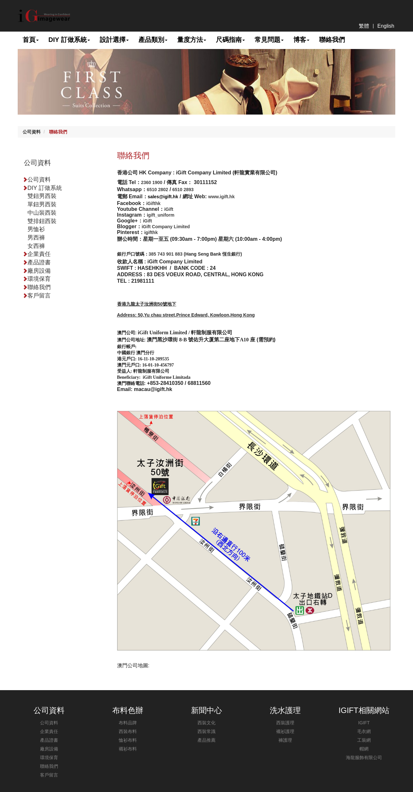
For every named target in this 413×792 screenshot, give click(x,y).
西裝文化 (206, 722)
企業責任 (37, 254)
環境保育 (37, 279)
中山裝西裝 (41, 213)
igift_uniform (161, 215)
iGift (168, 209)
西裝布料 (128, 731)
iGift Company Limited (166, 226)
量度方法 (191, 39)
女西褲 (36, 246)
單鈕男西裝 (41, 204)
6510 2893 (182, 189)
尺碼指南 (230, 39)
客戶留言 (37, 295)
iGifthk (153, 203)
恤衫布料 (128, 740)
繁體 (364, 26)
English (386, 26)
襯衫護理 (285, 731)
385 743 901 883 (166, 254)
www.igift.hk (221, 196)
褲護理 (285, 740)
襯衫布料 (128, 748)
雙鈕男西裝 (41, 196)
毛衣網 (364, 731)
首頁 (31, 39)
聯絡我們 (332, 39)
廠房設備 (37, 271)
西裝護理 (285, 722)
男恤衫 (36, 229)
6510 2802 (157, 189)
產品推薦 (206, 740)
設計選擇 (114, 39)
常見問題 (269, 39)
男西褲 (36, 237)
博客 (301, 39)
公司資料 (32, 131)
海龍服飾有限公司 (364, 757)
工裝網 (364, 740)
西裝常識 (206, 731)
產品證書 (37, 262)
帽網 (363, 748)
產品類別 (152, 39)
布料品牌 (128, 722)
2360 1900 (151, 182)
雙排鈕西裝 (41, 221)
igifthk (151, 232)
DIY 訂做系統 (69, 39)
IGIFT (364, 722)
